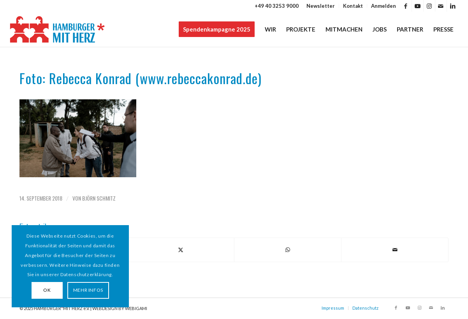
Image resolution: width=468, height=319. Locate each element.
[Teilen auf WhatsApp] (287, 249)
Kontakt (353, 6)
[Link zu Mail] (441, 6)
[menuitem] (321, 6)
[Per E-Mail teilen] (394, 249)
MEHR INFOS (88, 290)
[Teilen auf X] (180, 249)
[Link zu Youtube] (417, 6)
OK (47, 290)
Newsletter (320, 6)
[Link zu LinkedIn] (453, 6)
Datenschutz (365, 307)
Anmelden (383, 6)
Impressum (333, 307)
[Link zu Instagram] (429, 6)
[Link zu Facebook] (406, 6)
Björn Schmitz (99, 198)
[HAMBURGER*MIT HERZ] (57, 29)
